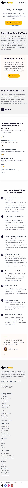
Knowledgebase (5, 470)
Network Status (5, 475)
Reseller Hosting (5, 401)
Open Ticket (4, 466)
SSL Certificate (5, 430)
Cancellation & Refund (6, 420)
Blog (2, 445)
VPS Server (3, 403)
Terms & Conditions (6, 413)
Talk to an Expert (13, 25)
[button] (4, 354)
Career (2, 447)
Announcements (5, 468)
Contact (3, 443)
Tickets (3, 464)
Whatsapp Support (5, 473)
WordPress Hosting (6, 398)
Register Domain (5, 426)
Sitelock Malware (5, 433)
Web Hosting (4, 396)
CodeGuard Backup (6, 435)
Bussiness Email (5, 453)
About (2, 441)
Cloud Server (4, 407)
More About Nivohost (13, 23)
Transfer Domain (5, 428)
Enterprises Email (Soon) (7, 456)
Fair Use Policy (4, 418)
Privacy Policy (4, 416)
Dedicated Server (5, 405)
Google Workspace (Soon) (7, 458)
